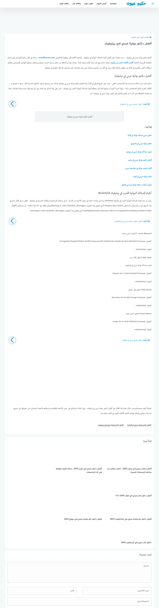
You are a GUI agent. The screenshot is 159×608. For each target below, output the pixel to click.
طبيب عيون (88, 3)
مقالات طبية (64, 3)
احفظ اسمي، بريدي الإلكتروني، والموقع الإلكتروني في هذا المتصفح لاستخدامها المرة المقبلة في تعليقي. (110, 561)
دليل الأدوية (61, 592)
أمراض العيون (101, 3)
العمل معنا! (73, 592)
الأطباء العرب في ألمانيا (142, 37)
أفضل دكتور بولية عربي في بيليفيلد (110, 424)
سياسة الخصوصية (88, 592)
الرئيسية (113, 3)
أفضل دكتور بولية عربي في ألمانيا (139, 424)
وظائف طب (76, 3)
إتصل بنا (101, 592)
